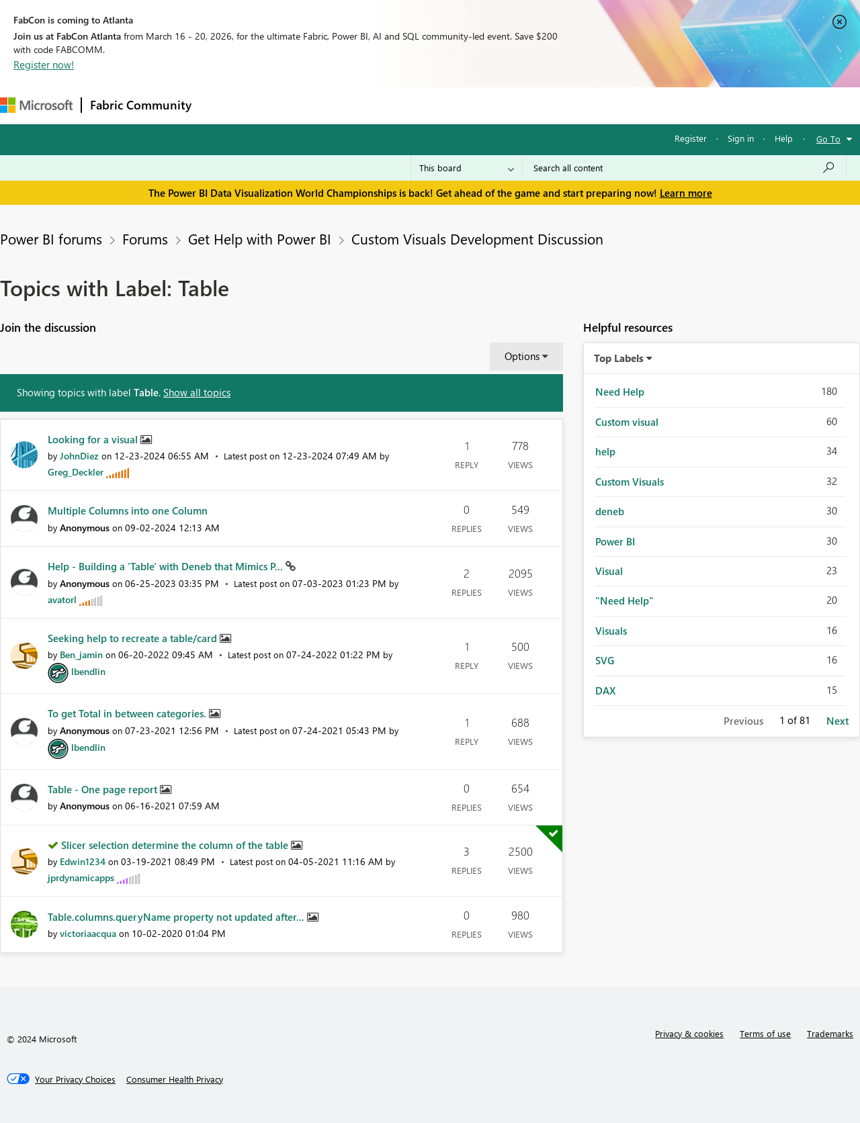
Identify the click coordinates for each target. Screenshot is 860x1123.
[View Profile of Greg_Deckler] (75, 472)
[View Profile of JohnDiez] (79, 455)
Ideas (336, 105)
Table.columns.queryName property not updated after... (177, 917)
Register (691, 138)
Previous (743, 720)
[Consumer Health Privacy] (174, 1079)
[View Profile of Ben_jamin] (81, 654)
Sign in (741, 138)
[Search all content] (684, 168)
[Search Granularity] (466, 168)
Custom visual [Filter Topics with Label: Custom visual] (626, 422)
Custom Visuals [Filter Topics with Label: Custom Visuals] (629, 481)
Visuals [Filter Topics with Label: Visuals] (611, 630)
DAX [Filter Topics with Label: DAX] (605, 690)
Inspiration (281, 105)
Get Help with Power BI (259, 238)
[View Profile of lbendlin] (88, 671)
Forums (222, 105)
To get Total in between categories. (128, 713)
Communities (396, 105)
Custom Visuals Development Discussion (477, 238)
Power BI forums (51, 238)
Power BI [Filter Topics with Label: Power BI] (615, 541)
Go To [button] (828, 138)
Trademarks (830, 1033)
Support (564, 105)
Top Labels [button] (619, 358)
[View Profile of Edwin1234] (82, 861)
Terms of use (765, 1033)
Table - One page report (104, 789)
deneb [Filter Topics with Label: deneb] (609, 511)
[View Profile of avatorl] (62, 599)
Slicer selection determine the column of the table (176, 845)
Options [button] (522, 356)
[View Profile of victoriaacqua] (88, 933)
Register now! (43, 64)
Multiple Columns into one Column (128, 510)
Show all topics (196, 392)
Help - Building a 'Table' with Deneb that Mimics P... (167, 566)
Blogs (456, 105)
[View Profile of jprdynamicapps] (81, 877)
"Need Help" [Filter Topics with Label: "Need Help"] (624, 600)
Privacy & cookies (689, 1033)
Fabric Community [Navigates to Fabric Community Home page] (140, 105)
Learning (508, 105)
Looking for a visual (94, 439)
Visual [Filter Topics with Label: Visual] (609, 571)
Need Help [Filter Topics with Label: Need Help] (619, 391)
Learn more (686, 192)
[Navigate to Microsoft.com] (36, 105)
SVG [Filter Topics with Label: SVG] (604, 660)
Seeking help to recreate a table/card (134, 638)
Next (837, 720)
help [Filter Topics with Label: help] (605, 451)
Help (784, 138)
